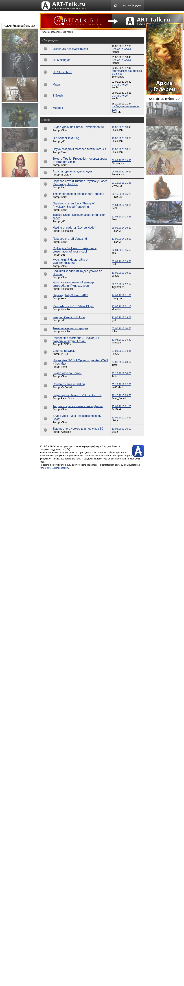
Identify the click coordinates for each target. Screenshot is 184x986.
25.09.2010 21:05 (121, 406)
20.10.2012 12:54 (121, 284)
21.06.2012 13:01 (121, 317)
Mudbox (58, 107)
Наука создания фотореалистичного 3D (79, 149)
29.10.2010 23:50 (121, 395)
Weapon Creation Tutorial (69, 317)
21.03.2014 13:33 (121, 216)
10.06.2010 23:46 (121, 417)
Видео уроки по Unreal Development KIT (79, 127)
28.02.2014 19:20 (121, 227)
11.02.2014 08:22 (121, 238)
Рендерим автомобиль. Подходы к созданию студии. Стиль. (76, 339)
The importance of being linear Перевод (78, 193)
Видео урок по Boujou (67, 373)
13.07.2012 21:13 (121, 306)
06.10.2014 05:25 (121, 194)
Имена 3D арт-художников (70, 48)
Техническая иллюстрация (70, 328)
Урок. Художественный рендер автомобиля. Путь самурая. (73, 284)
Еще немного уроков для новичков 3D (78, 428)
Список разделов (51, 31)
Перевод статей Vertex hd (70, 238)
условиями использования (54, 467)
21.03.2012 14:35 (121, 350)
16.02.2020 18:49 (121, 127)
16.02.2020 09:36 (121, 138)
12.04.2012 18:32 (121, 339)
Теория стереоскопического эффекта (78, 406)
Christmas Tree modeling (69, 384)
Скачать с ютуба (121, 49)
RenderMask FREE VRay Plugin (73, 306)
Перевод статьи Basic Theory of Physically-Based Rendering (74, 205)
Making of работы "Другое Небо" (74, 227)
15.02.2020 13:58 (121, 149)
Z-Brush (58, 95)
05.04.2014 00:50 (121, 205)
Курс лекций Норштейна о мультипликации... (70, 261)
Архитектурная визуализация (72, 171)
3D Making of (61, 59)
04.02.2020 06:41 (121, 171)
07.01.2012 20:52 (121, 362)
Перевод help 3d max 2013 (70, 295)
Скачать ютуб (120, 84)
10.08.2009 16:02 (121, 428)
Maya (56, 84)
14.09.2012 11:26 (121, 295)
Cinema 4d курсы (64, 350)
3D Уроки (68, 31)
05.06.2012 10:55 (121, 328)
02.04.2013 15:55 (121, 250)
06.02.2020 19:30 (121, 160)
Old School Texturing (66, 138)
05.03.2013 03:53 (121, 261)
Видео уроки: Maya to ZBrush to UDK (77, 395)
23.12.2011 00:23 (121, 373)
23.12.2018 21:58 (121, 182)
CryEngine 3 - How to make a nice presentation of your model (75, 250)
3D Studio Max (62, 72)
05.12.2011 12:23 (121, 384)
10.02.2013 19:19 (121, 272)
